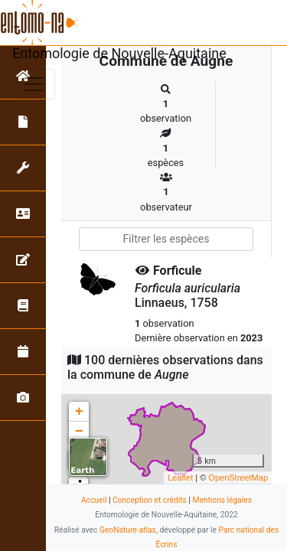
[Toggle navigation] (33, 84)
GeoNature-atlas (127, 530)
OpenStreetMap (238, 477)
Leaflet (180, 477)
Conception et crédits (150, 500)
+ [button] (79, 412)
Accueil (93, 500)
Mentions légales (222, 500)
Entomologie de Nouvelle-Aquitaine (119, 53)
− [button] (79, 431)
